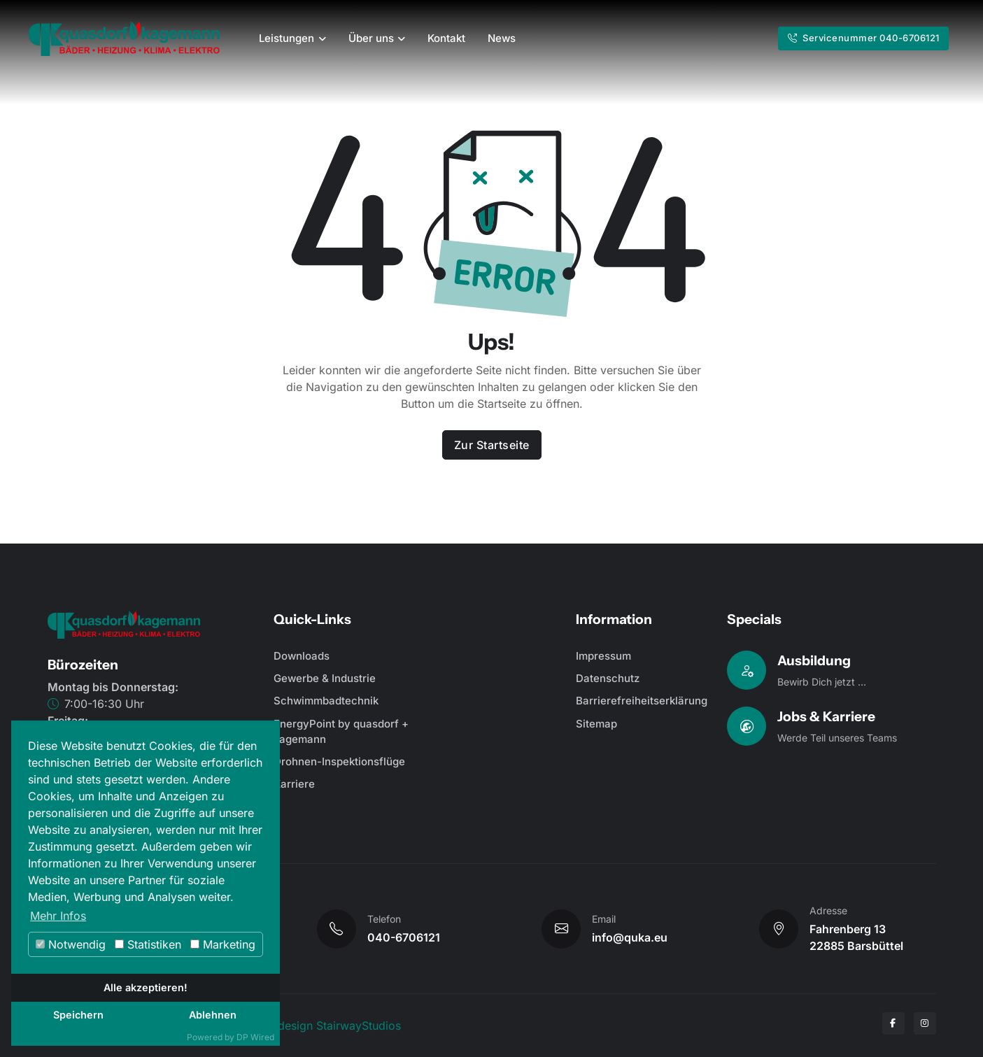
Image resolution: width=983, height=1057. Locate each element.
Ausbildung (814, 660)
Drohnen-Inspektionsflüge (339, 761)
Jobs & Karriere (826, 716)
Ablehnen (212, 1015)
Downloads (302, 655)
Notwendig (71, 944)
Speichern (78, 1015)
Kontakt (446, 38)
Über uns (371, 38)
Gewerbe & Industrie (325, 678)
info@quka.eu (629, 937)
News (502, 38)
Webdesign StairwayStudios (327, 1026)
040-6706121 (403, 937)
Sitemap (596, 723)
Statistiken (148, 944)
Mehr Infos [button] (58, 916)
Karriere (294, 783)
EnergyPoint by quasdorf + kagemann (341, 731)
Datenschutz (607, 678)
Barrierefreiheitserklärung (641, 700)
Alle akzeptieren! (146, 987)
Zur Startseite (492, 445)
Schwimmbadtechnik (326, 700)
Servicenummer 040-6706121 (864, 37)
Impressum (603, 655)
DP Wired (255, 1037)
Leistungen (286, 38)
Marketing (222, 944)
